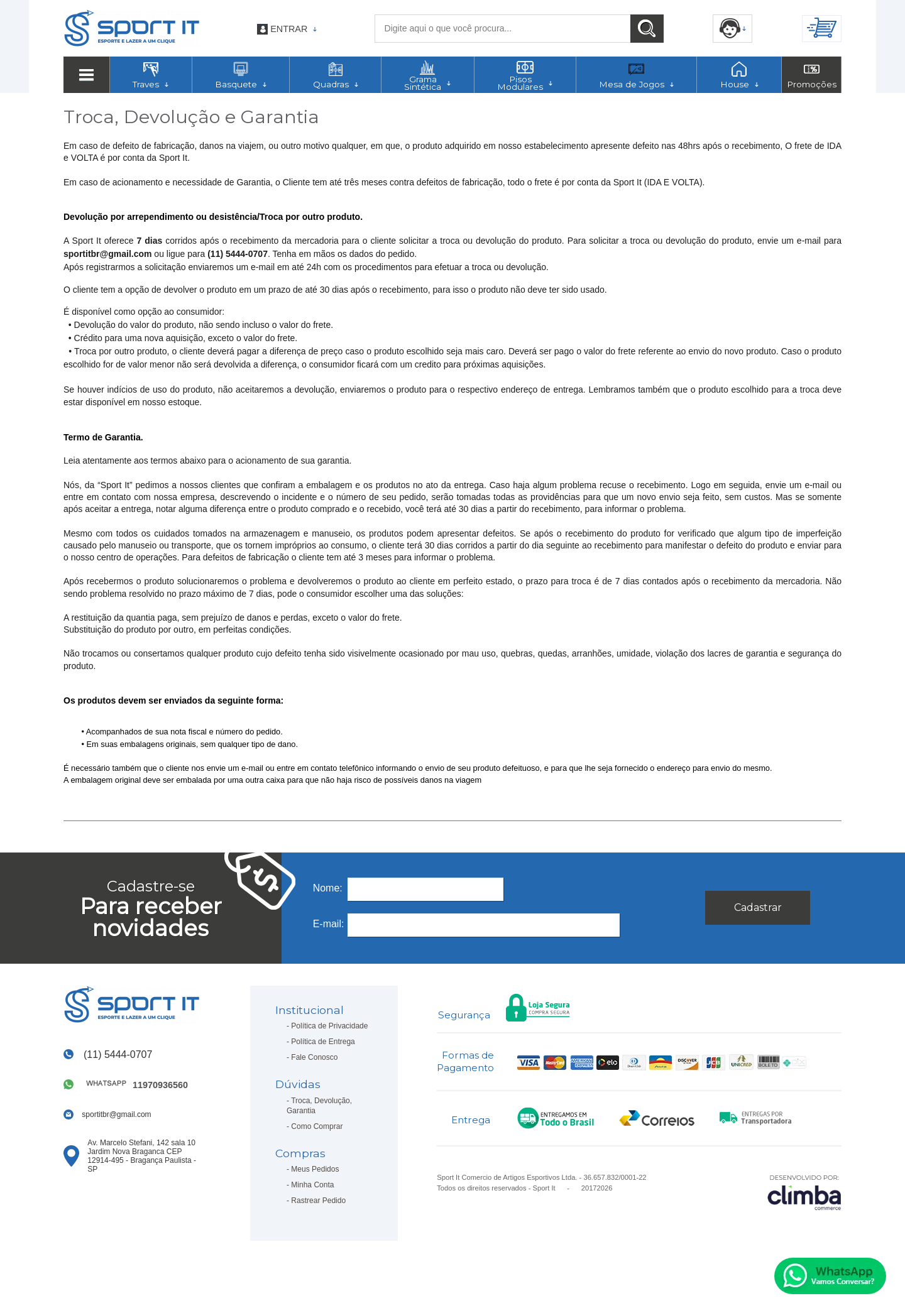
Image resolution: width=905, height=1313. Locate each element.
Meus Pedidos (315, 1169)
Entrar (288, 29)
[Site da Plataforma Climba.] (804, 1192)
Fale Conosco (314, 1057)
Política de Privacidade (329, 1026)
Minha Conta (312, 1184)
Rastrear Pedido (318, 1200)
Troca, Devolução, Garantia (319, 1105)
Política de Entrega (322, 1041)
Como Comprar (317, 1126)
